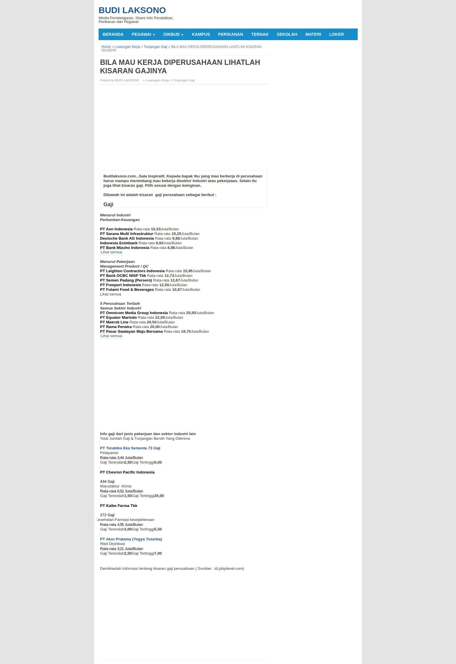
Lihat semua (111, 252)
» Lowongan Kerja (156, 80)
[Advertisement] (184, 129)
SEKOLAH (287, 34)
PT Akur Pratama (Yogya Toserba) (131, 539)
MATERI (313, 34)
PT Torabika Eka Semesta (123, 448)
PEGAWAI (143, 34)
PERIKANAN (230, 34)
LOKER (336, 34)
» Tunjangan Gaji (182, 80)
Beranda (113, 34)
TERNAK (260, 34)
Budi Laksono (132, 10)
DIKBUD (173, 34)
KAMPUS (201, 34)
